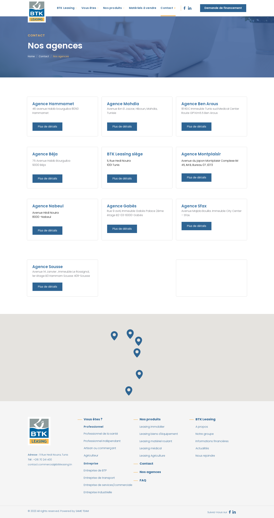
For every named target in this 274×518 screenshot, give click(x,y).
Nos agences (150, 472)
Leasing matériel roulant (156, 441)
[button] (130, 334)
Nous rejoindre (205, 456)
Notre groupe (205, 434)
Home (31, 56)
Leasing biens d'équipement (159, 434)
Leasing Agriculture (152, 456)
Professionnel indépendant (102, 441)
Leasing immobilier (152, 427)
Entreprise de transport (99, 478)
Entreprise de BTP (95, 470)
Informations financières (212, 441)
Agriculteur (91, 455)
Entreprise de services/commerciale (108, 485)
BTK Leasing (65, 8)
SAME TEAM (82, 511)
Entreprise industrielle (98, 492)
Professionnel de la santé (101, 434)
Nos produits (112, 8)
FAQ (143, 480)
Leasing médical (151, 448)
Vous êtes (88, 8)
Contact (167, 8)
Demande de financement (223, 8)
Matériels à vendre (142, 8)
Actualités (202, 448)
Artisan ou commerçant (100, 448)
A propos (202, 427)
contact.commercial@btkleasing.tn (50, 464)
